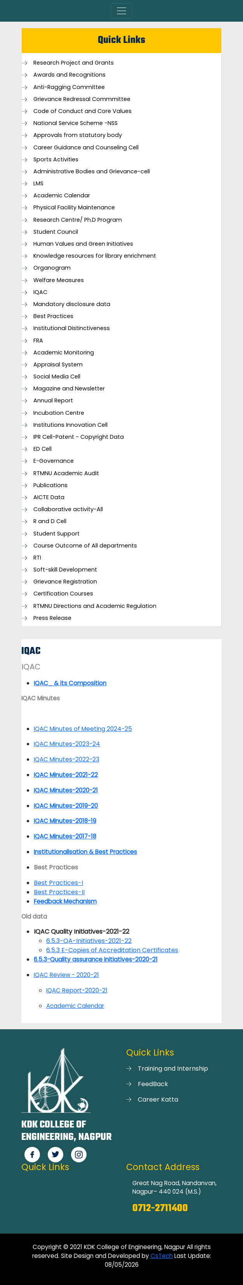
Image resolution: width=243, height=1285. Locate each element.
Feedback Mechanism (65, 901)
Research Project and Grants (73, 63)
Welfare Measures (58, 280)
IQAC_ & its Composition (70, 683)
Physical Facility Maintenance (74, 207)
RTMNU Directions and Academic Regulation (94, 606)
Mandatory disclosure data (71, 304)
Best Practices (53, 316)
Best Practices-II (59, 892)
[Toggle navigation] (121, 11)
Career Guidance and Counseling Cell (86, 147)
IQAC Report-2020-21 (77, 990)
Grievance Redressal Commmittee (81, 99)
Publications (50, 485)
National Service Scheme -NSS (75, 123)
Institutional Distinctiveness (71, 328)
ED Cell (42, 449)
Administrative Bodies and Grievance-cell (91, 171)
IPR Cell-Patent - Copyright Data (78, 437)
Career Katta (158, 1099)
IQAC (40, 292)
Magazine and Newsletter (69, 388)
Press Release (52, 618)
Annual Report (53, 400)
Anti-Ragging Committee (69, 87)
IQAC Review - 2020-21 (66, 975)
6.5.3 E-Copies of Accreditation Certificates (112, 950)
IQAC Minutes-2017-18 (65, 836)
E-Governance (53, 461)
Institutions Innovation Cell (70, 425)
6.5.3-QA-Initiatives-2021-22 (89, 940)
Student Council (55, 232)
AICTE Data (48, 497)
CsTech (162, 1256)
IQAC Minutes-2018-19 (65, 821)
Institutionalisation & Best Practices (85, 852)
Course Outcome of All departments (85, 545)
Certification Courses (63, 593)
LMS (38, 183)
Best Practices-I (58, 882)
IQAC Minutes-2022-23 (66, 759)
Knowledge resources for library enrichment (94, 256)
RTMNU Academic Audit (66, 473)
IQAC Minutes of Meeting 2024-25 (83, 729)
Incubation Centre (58, 413)
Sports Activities (55, 159)
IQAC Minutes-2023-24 (67, 744)
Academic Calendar (61, 195)
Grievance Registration (65, 581)
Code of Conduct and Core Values (82, 111)
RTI (37, 557)
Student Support (56, 533)
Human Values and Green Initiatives (83, 244)
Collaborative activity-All (68, 509)
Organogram (52, 268)
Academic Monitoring (63, 352)
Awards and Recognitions (69, 75)
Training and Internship (173, 1068)
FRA (38, 340)
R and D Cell (49, 521)
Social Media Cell (56, 376)
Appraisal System (58, 364)
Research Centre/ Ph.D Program (77, 220)
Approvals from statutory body (77, 135)
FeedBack (153, 1084)
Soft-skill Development (65, 569)
